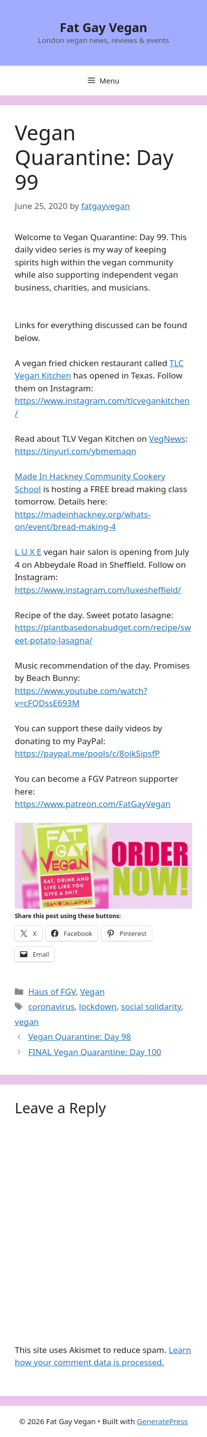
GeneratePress (162, 1421)
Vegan (92, 991)
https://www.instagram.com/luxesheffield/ (98, 589)
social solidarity (151, 1006)
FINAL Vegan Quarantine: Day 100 (94, 1051)
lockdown (97, 1006)
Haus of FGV (51, 991)
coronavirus (51, 1006)
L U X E (28, 551)
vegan (27, 1021)
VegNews (167, 438)
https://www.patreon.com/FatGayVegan (93, 803)
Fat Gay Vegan (103, 27)
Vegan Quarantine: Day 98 (79, 1036)
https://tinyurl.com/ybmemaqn (75, 451)
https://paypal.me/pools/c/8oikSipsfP (87, 753)
